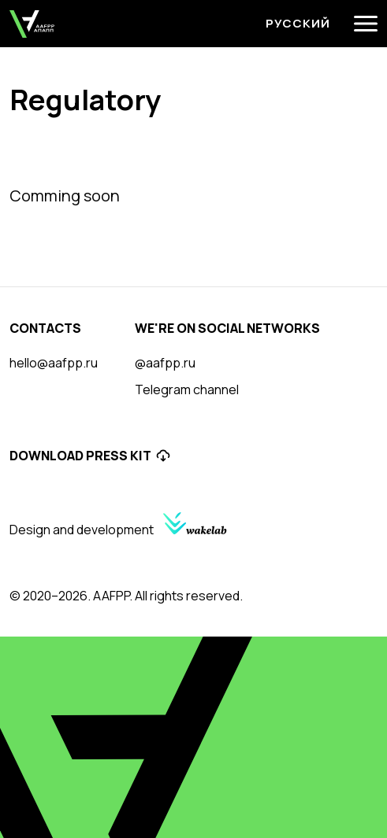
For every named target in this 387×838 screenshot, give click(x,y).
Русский (298, 23)
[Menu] (366, 23)
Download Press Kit (90, 455)
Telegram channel (187, 389)
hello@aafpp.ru (53, 362)
